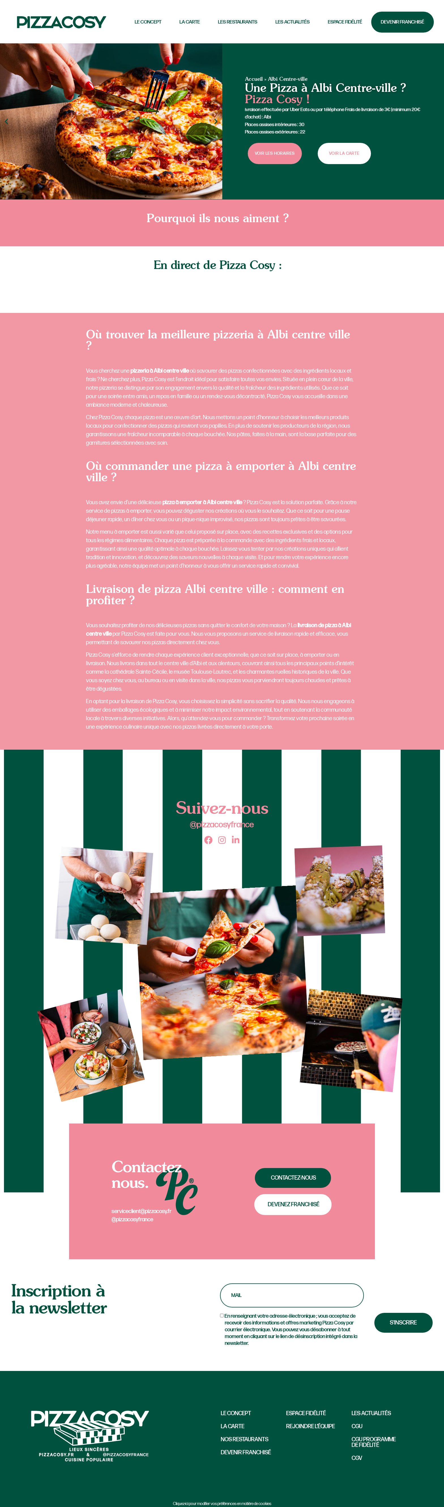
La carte (190, 22)
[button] (6, 121)
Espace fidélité (345, 22)
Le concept (236, 1413)
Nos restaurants (244, 1439)
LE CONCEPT (148, 22)
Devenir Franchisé (402, 22)
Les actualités (293, 22)
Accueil (254, 79)
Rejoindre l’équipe (310, 1426)
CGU (357, 1426)
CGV (357, 1458)
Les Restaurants (237, 22)
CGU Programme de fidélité (374, 1442)
